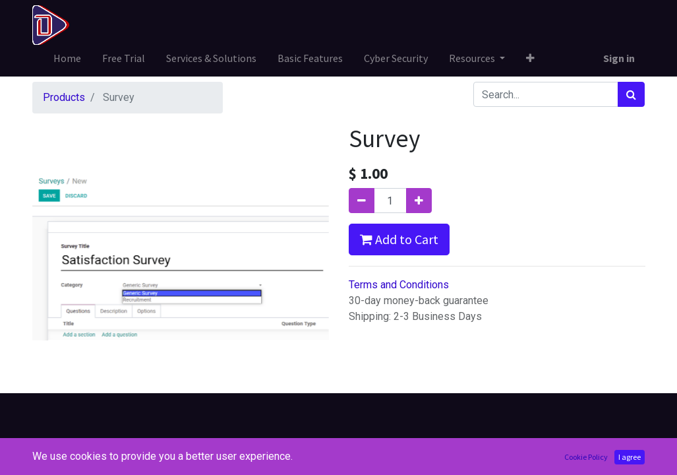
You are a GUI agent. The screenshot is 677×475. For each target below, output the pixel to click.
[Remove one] (361, 200)
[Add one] (419, 200)
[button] (530, 58)
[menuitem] (67, 58)
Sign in (619, 58)
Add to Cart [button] (399, 239)
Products (64, 97)
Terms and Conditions (399, 284)
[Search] (631, 94)
